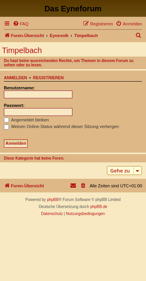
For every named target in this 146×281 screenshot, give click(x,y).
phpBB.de (98, 207)
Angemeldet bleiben (26, 119)
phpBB (53, 199)
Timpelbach (22, 50)
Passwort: (14, 105)
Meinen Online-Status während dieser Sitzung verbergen (61, 126)
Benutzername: (19, 87)
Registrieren (48, 77)
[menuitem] (20, 23)
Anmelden (15, 77)
